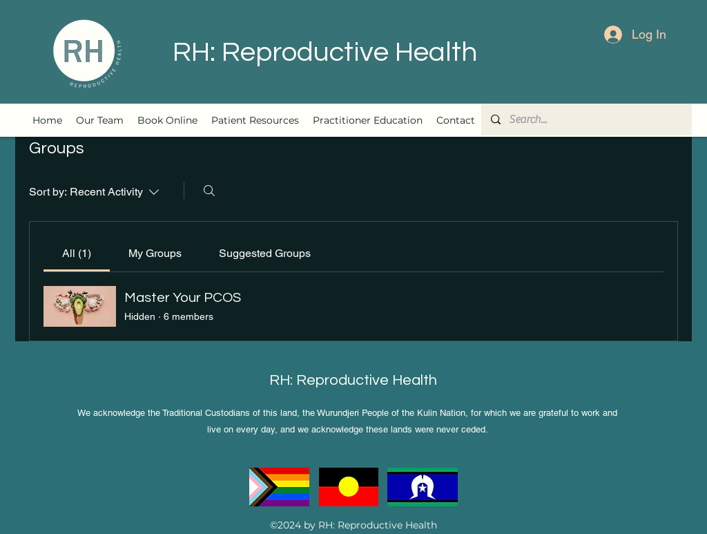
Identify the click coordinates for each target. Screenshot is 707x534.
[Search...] (586, 119)
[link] (76, 253)
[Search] (209, 190)
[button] (255, 120)
